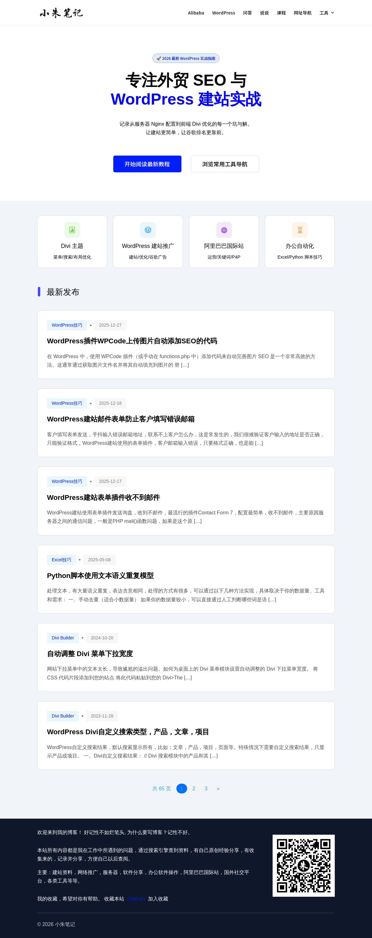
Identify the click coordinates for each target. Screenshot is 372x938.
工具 (324, 13)
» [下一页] (218, 788)
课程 (281, 13)
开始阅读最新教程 (147, 164)
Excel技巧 (61, 559)
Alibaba (196, 13)
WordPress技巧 (67, 325)
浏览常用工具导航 (225, 164)
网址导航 (302, 13)
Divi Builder (63, 637)
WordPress (223, 13)
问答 (247, 13)
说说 (264, 13)
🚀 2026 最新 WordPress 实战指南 (185, 58)
